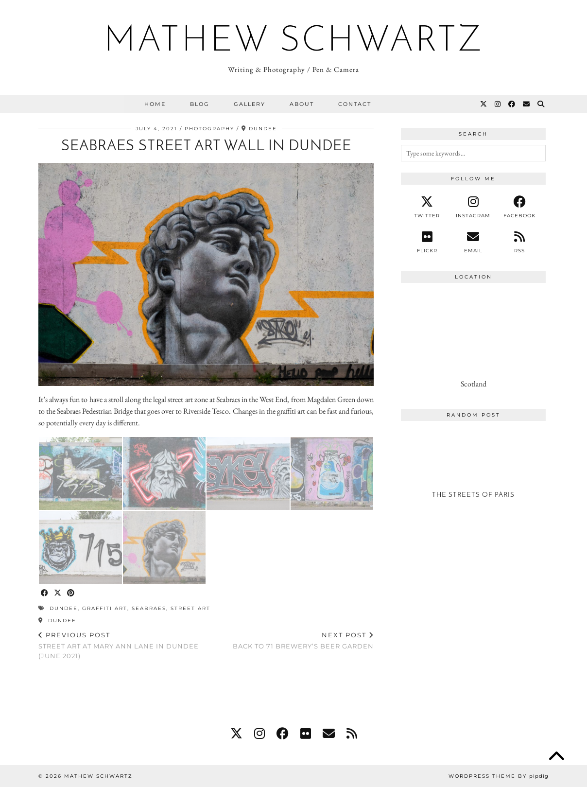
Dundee (57, 620)
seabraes (149, 608)
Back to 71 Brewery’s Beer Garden (303, 640)
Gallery (249, 104)
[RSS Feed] (520, 242)
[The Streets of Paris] (473, 468)
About (302, 104)
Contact (354, 104)
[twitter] (427, 207)
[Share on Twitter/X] (58, 593)
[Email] (527, 104)
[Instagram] (498, 104)
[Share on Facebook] (45, 593)
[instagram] (473, 207)
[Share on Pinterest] (71, 593)
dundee (64, 608)
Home (155, 104)
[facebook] (520, 207)
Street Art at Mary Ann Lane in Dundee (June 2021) (122, 645)
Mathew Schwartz (293, 41)
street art (190, 608)
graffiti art (104, 608)
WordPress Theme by (499, 776)
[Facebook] (512, 104)
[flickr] (305, 733)
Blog (199, 104)
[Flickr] (427, 242)
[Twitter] (484, 104)
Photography (209, 128)
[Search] (541, 104)
